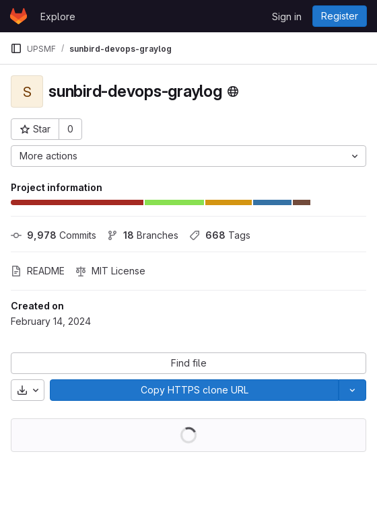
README (38, 270)
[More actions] (188, 156)
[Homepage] (18, 16)
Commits (53, 235)
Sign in (287, 16)
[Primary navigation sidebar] (16, 48)
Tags (219, 235)
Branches (142, 235)
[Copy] (194, 390)
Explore (57, 16)
